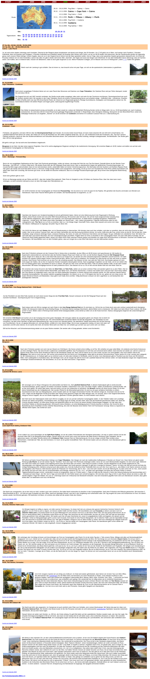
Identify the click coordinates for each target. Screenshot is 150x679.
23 (42, 36)
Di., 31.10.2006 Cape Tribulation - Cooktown (12, 83)
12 (53, 35)
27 (53, 36)
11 (51, 35)
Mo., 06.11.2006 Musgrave (7, 341)
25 (48, 36)
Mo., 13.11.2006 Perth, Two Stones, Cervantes (12, 561)
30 (61, 36)
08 (42, 35)
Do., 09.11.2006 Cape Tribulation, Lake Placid (12, 454)
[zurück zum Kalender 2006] (9, 78)
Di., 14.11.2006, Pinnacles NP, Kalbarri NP (11, 601)
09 (45, 35)
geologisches (101, 609)
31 (64, 31)
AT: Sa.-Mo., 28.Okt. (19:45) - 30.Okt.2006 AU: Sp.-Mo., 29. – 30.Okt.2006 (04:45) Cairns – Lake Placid (16, 47)
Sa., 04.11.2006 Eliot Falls (7, 248)
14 (59, 35)
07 (40, 35)
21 (37, 36)
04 (32, 35)
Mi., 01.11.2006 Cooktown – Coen (8, 125)
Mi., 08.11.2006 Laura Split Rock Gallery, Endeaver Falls (16, 425)
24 (45, 36)
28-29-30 (58, 31)
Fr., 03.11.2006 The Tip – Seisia (8, 206)
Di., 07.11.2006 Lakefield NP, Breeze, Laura (12, 371)
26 (51, 36)
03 (29, 35)
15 (61, 35)
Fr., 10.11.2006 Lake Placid (7, 486)
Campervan (53, 576)
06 (37, 35)
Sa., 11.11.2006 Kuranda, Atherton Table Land (13, 504)
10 (48, 35)
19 (32, 36)
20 (34, 36)
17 (26, 36)
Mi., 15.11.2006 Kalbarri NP (7, 628)
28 (56, 36)
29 (59, 36)
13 (56, 35)
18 (29, 36)
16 (24, 36)
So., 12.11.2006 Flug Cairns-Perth (8, 531)
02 (26, 35)
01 (24, 39)
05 (34, 35)
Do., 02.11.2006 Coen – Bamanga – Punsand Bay (14, 156)
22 (40, 36)
